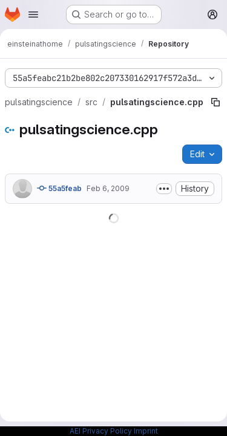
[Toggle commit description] (164, 188)
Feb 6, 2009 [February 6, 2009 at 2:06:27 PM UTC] (108, 188)
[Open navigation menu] (33, 14)
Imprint (146, 430)
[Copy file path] (215, 102)
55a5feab (59, 188)
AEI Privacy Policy (101, 430)
